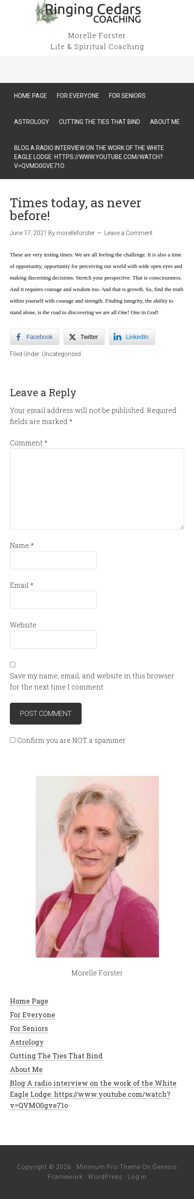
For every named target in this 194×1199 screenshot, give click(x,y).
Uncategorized (61, 354)
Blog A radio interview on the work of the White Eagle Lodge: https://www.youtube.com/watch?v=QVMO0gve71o (93, 1094)
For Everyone (32, 1014)
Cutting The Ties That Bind (56, 1055)
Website (23, 624)
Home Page (29, 1000)
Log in (137, 1176)
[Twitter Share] (84, 337)
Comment (28, 442)
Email (21, 584)
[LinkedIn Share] (132, 337)
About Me (26, 1069)
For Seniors (29, 1028)
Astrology (27, 1041)
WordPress (105, 1176)
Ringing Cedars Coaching (97, 13)
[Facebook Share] (34, 337)
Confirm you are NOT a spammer (68, 740)
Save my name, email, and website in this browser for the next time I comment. (92, 681)
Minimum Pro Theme (108, 1167)
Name (22, 545)
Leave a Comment (128, 233)
